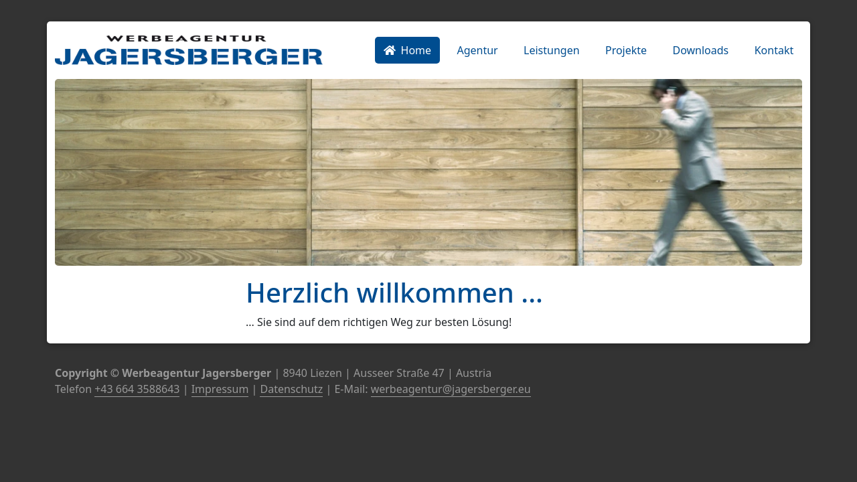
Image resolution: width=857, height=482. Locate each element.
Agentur (477, 50)
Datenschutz (291, 389)
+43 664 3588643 (136, 389)
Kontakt (774, 50)
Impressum (220, 389)
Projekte (626, 50)
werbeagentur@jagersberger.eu (451, 389)
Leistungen (552, 50)
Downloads (700, 50)
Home (408, 50)
